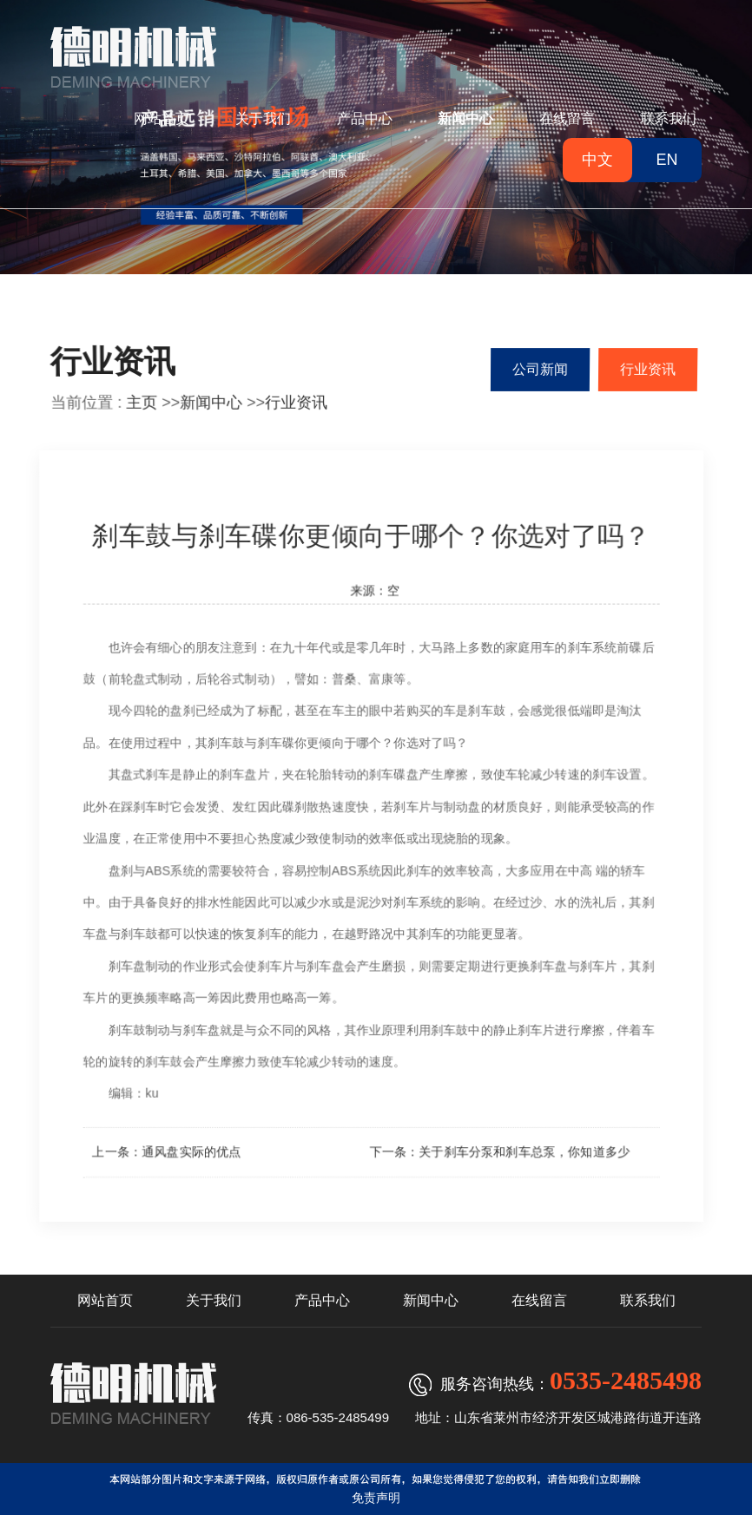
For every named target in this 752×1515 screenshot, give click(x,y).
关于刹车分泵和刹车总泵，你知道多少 (524, 1155)
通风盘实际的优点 (188, 1155)
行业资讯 (296, 402)
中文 (597, 159)
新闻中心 (211, 402)
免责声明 (376, 1498)
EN (666, 159)
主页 (141, 402)
